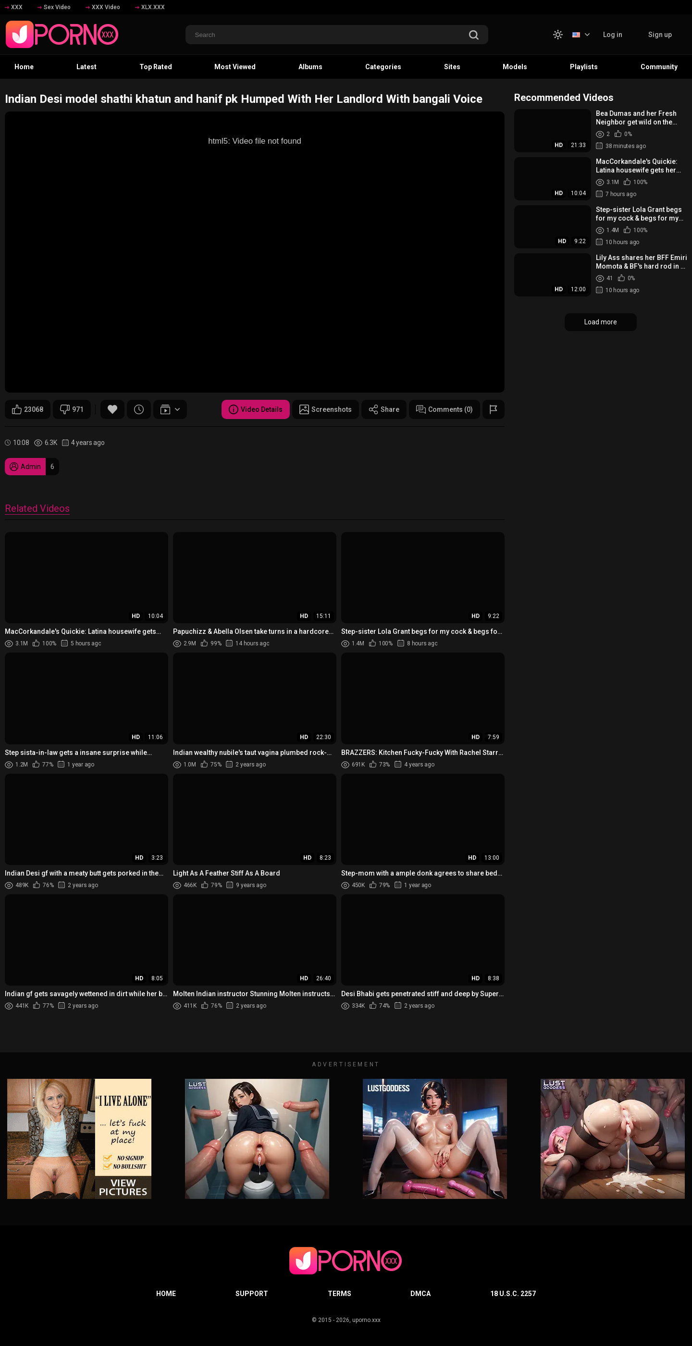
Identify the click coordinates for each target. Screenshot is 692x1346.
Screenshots (325, 409)
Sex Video (54, 7)
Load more (600, 322)
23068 (27, 409)
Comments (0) (444, 409)
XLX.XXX (150, 7)
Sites (452, 67)
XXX (14, 7)
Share (384, 409)
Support (251, 1293)
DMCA (420, 1293)
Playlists (584, 67)
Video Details (256, 409)
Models (515, 67)
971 (72, 409)
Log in (612, 34)
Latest (86, 67)
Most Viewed (235, 67)
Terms (339, 1293)
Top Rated (155, 67)
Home (24, 67)
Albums (310, 67)
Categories (383, 67)
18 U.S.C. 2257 (513, 1293)
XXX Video (103, 7)
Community (659, 67)
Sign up (660, 34)
